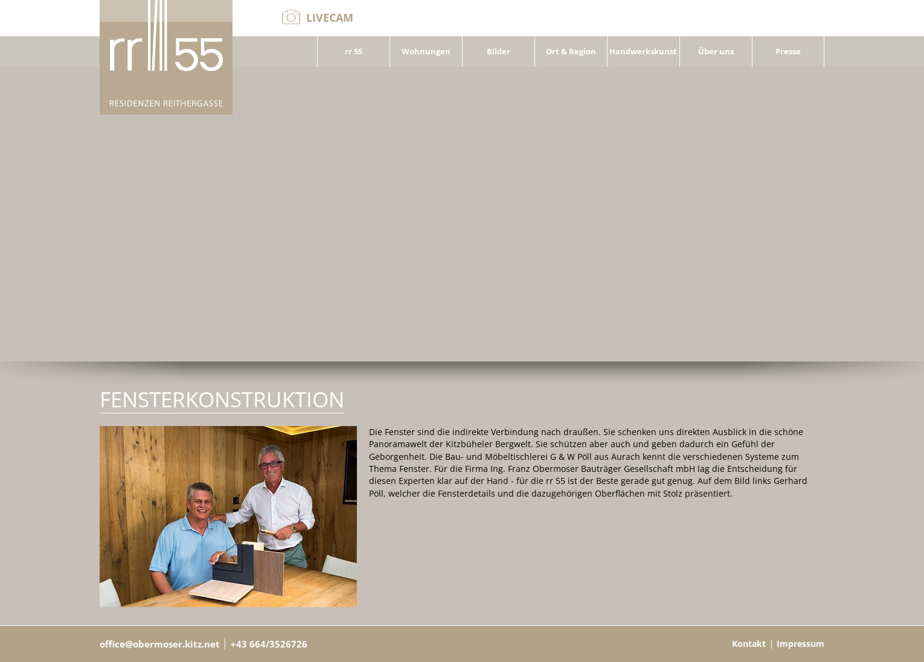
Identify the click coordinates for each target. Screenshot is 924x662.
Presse (788, 51)
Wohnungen (426, 51)
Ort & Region (571, 51)
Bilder (498, 51)
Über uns (716, 51)
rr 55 (353, 51)
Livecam (329, 17)
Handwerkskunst (643, 51)
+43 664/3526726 (269, 644)
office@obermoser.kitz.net (160, 644)
